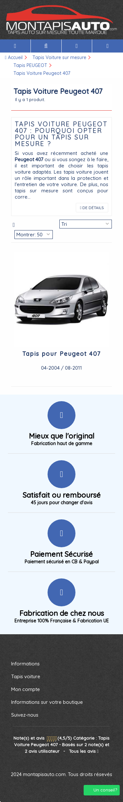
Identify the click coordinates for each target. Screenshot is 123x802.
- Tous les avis (61, 744)
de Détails (92, 207)
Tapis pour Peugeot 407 (61, 354)
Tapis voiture (25, 676)
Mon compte (25, 689)
